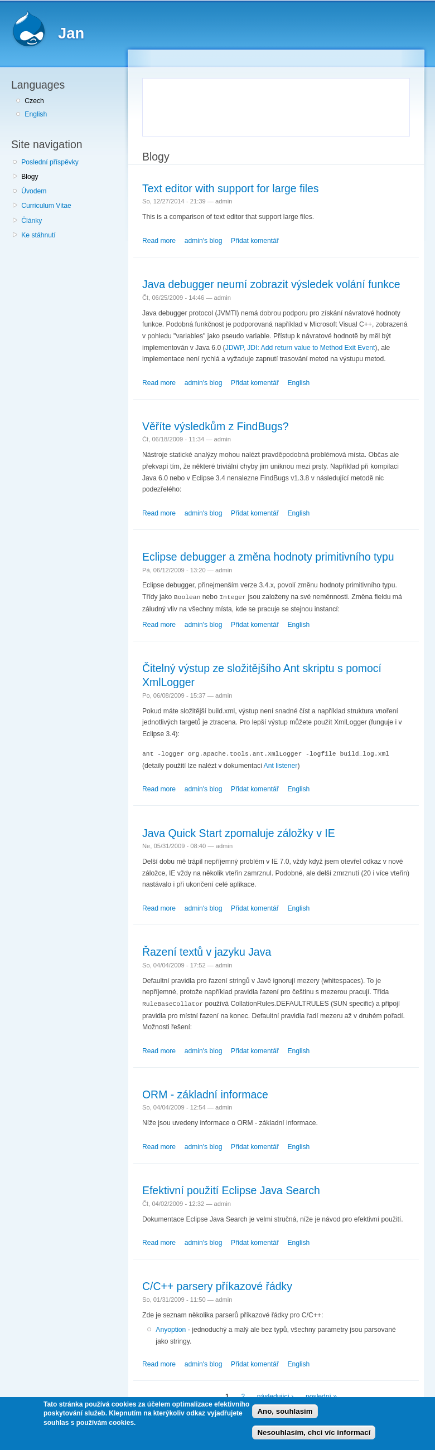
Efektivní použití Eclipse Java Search (231, 1189)
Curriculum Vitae (46, 206)
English (36, 114)
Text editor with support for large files (230, 188)
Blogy (29, 177)
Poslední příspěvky (50, 162)
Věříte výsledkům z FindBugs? (215, 426)
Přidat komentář (255, 241)
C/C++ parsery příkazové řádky (217, 1284)
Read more (159, 241)
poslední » (321, 1395)
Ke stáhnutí (38, 235)
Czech (34, 101)
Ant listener (281, 764)
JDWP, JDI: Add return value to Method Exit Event (300, 348)
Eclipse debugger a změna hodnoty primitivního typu (268, 557)
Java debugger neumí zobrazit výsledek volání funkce (271, 284)
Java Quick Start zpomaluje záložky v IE (238, 832)
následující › (275, 1395)
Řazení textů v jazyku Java (206, 951)
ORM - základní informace (205, 1093)
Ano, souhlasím (284, 1411)
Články (31, 221)
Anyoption (171, 1328)
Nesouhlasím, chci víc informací (313, 1432)
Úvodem (33, 191)
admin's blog (204, 241)
